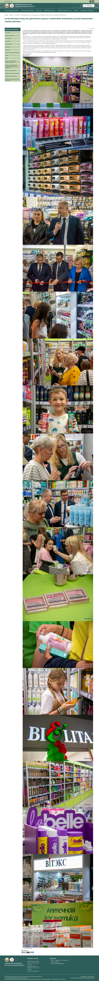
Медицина (7, 47)
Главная (6, 15)
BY (7, 1)
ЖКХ (6, 58)
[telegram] (93, 1)
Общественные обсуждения (12, 73)
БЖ (31, 948)
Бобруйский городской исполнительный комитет (25, 5)
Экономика (17, 15)
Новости (11, 15)
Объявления (8, 38)
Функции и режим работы (11, 10)
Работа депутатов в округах (12, 52)
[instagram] (90, 1)
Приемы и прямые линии (27, 10)
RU (5, 1)
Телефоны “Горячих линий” (65, 10)
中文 (11, 1)
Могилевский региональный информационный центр (82, 978)
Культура (7, 49)
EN (8, 1)
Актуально (7, 32)
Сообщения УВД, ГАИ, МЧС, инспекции (12, 79)
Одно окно (39, 10)
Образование (8, 44)
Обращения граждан (49, 10)
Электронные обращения (87, 10)
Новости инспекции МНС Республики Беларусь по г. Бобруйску (11, 66)
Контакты (76, 10)
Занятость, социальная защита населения (10, 61)
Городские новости (9, 35)
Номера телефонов (55, 962)
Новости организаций (10, 70)
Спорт (6, 55)
